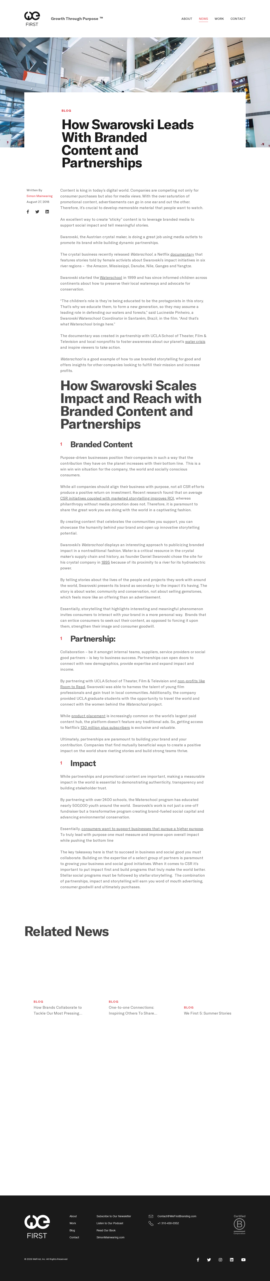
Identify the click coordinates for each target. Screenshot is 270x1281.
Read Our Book (106, 1230)
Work (219, 19)
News (203, 19)
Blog (66, 110)
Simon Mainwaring (40, 196)
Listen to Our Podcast (110, 1223)
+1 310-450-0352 (168, 1223)
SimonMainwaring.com (111, 1237)
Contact (238, 19)
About (186, 19)
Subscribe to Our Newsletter (114, 1216)
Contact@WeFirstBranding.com (177, 1216)
